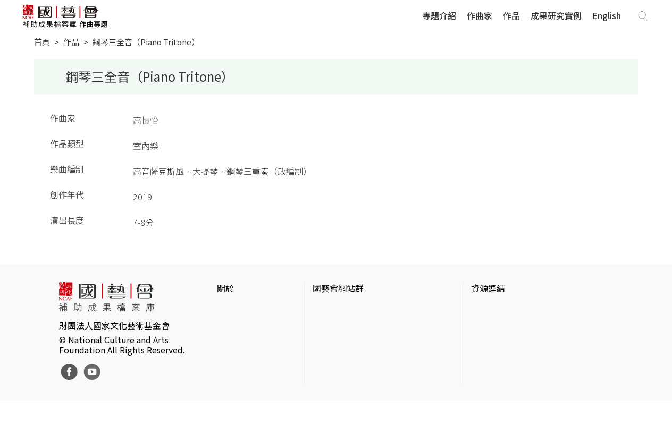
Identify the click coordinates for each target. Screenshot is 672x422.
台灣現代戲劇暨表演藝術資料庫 (530, 377)
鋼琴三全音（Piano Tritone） (146, 41)
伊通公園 (488, 326)
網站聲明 (234, 326)
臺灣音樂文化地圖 (505, 360)
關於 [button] (225, 288)
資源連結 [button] (488, 288)
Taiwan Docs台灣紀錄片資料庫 (528, 394)
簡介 (225, 309)
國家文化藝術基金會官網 (359, 309)
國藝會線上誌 (338, 326)
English (606, 15)
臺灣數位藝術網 (501, 343)
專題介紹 (439, 15)
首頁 (42, 41)
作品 (511, 15)
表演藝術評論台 (342, 343)
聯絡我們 (234, 343)
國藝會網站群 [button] (338, 288)
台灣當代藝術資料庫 (509, 309)
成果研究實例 (556, 15)
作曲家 (479, 15)
